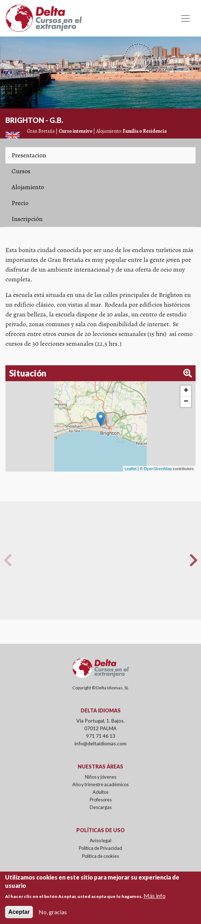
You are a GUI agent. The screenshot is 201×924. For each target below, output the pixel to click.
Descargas (101, 807)
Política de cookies (100, 856)
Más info (155, 895)
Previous (7, 560)
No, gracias (53, 911)
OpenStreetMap (158, 469)
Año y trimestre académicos (100, 784)
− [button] (186, 401)
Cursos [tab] (21, 171)
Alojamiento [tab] (28, 187)
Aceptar (19, 912)
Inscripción (27, 218)
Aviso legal (100, 840)
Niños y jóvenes (100, 777)
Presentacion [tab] (29, 155)
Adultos (100, 792)
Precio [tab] (20, 203)
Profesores (101, 799)
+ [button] (186, 391)
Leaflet (131, 469)
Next (193, 560)
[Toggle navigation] (185, 18)
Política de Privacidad (100, 848)
